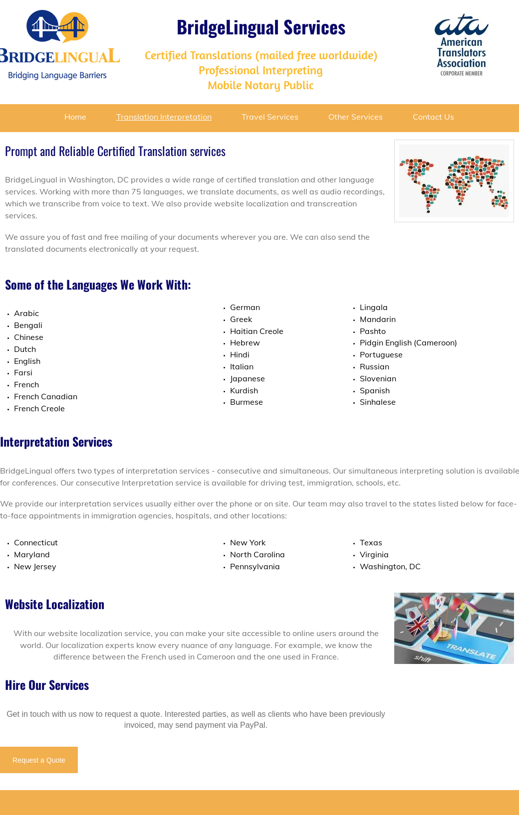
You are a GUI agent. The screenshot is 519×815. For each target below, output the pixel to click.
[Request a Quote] (39, 760)
